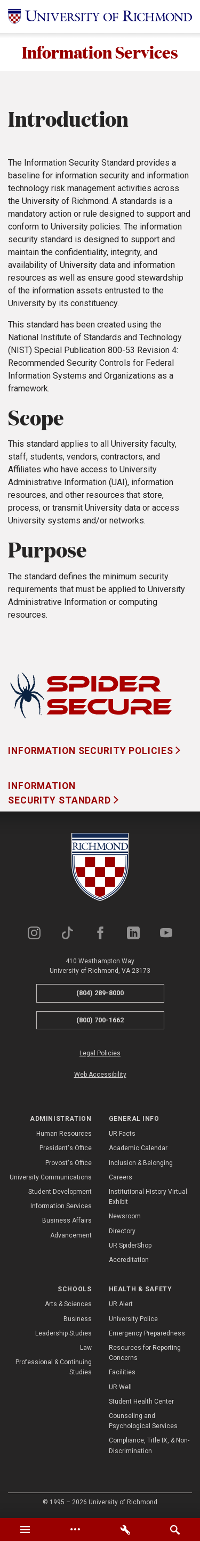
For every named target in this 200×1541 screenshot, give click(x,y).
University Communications (51, 1177)
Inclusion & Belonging (141, 1163)
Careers (120, 1177)
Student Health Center (141, 1401)
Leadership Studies (63, 1333)
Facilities (122, 1372)
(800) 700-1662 (100, 1020)
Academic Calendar (138, 1148)
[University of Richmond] (100, 16)
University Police (133, 1319)
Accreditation (129, 1260)
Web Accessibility (100, 1074)
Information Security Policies (91, 750)
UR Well (120, 1387)
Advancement (71, 1235)
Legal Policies (100, 1054)
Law (86, 1347)
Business (77, 1319)
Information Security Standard (61, 793)
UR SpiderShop (130, 1245)
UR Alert (121, 1304)
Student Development (60, 1191)
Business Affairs (67, 1220)
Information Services (100, 52)
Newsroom (125, 1216)
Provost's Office (68, 1163)
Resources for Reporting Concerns (145, 1353)
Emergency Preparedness (147, 1333)
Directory (122, 1231)
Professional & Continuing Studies (53, 1367)
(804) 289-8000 (100, 993)
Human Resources (64, 1133)
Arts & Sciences (68, 1304)
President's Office (65, 1148)
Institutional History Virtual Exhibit (148, 1197)
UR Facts (122, 1133)
